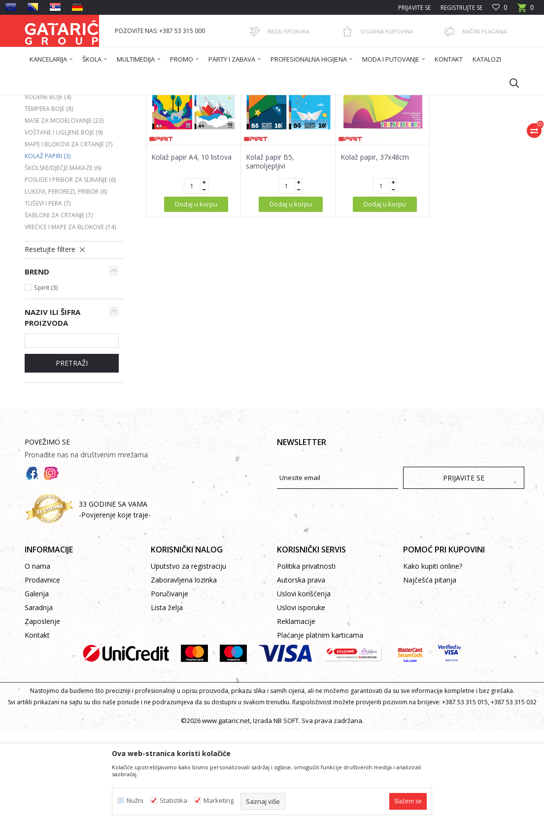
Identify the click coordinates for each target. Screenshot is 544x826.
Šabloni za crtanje (59, 310)
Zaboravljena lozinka (184, 675)
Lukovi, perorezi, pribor (66, 286)
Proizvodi (121, 101)
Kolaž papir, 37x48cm (374, 252)
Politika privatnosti (306, 661)
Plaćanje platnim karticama (320, 730)
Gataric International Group (63, 101)
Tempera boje (49, 204)
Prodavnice (42, 675)
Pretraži (72, 458)
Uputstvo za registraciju (188, 661)
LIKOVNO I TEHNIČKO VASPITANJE (210, 101)
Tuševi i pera (47, 298)
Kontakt (37, 730)
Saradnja (39, 702)
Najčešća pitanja (429, 675)
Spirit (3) (46, 382)
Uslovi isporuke (301, 702)
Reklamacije (296, 716)
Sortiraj (285, 136)
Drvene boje (49, 168)
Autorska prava (301, 675)
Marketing (219, 800)
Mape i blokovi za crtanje (68, 239)
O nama (37, 661)
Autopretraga (239, 136)
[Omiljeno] (500, 7)
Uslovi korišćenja (304, 688)
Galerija (37, 688)
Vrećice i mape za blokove (70, 322)
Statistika (173, 800)
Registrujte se (461, 7)
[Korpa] (525, 10)
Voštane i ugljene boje (63, 227)
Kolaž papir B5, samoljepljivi (270, 257)
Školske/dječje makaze (63, 263)
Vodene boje (48, 192)
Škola (149, 101)
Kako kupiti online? (432, 661)
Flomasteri (46, 180)
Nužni (135, 800)
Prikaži (384, 136)
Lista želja (167, 702)
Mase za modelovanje (64, 215)
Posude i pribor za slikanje (70, 275)
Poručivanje (169, 688)
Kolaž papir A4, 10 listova (191, 252)
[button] (509, 83)
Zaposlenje (42, 716)
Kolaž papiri (47, 251)
